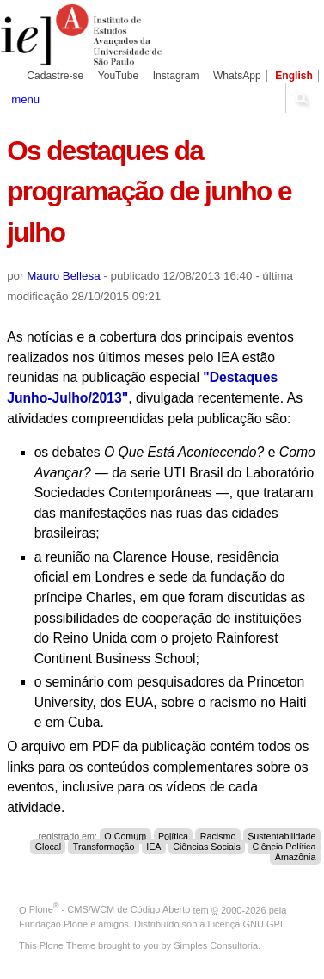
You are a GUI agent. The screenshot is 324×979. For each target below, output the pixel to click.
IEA (153, 846)
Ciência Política (284, 846)
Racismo (218, 836)
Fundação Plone (53, 924)
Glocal (48, 846)
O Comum (125, 836)
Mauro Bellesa (63, 275)
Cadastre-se (55, 76)
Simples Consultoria (216, 945)
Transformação (104, 846)
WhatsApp (237, 76)
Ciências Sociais (207, 846)
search (301, 98)
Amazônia (295, 857)
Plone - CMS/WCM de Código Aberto (110, 909)
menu (25, 99)
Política (173, 836)
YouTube (118, 76)
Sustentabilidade (281, 836)
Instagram (176, 76)
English (294, 76)
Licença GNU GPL (246, 924)
